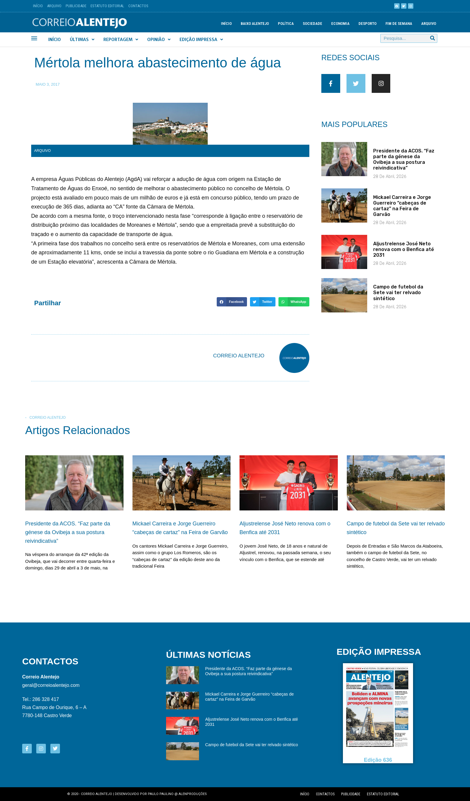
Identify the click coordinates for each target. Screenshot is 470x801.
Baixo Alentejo (255, 23)
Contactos (138, 6)
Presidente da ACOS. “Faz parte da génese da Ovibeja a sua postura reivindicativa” (403, 164)
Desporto (367, 23)
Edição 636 (378, 760)
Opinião (159, 39)
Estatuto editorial (383, 794)
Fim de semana (398, 23)
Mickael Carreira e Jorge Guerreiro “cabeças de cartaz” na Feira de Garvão (402, 210)
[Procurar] (432, 38)
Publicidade (76, 6)
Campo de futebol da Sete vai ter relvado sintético (398, 297)
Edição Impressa (201, 39)
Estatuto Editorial (107, 6)
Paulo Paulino (161, 794)
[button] (232, 302)
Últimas (82, 39)
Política (286, 23)
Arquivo (54, 6)
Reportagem (120, 39)
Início (38, 6)
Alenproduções (193, 794)
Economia (340, 23)
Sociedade (312, 23)
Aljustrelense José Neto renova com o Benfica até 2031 (403, 254)
